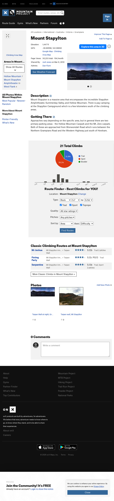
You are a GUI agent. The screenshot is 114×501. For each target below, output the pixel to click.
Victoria (69, 32)
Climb (5, 4)
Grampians (79, 32)
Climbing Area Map (14, 55)
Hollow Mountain (12, 76)
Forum (54, 23)
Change (82, 193)
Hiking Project (65, 382)
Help (5, 377)
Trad (63, 205)
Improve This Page (103, 34)
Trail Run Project (66, 386)
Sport (73, 205)
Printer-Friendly (10, 119)
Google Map (47, 51)
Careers (7, 435)
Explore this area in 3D (92, 46)
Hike (22, 4)
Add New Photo (104, 285)
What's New (32, 23)
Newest (21, 100)
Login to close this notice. (42, 489)
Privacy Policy (99, 486)
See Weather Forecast (44, 72)
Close (87, 492)
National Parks (65, 395)
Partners (44, 23)
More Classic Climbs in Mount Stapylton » (54, 274)
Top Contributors (11, 395)
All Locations (36, 32)
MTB (14, 4)
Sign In (107, 18)
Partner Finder (10, 386)
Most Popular (8, 100)
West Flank (9, 86)
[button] (70, 71)
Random (6, 104)
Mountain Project (66, 373)
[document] (87, 488)
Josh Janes (46, 62)
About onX (8, 430)
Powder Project (65, 390)
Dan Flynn (46, 65)
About (6, 373)
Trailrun (33, 4)
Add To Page (105, 38)
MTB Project (64, 377)
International (48, 32)
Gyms (20, 23)
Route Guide (8, 23)
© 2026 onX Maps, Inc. (49, 455)
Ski (43, 4)
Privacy (71, 455)
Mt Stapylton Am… (54, 250)
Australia (60, 32)
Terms (63, 455)
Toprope (85, 205)
